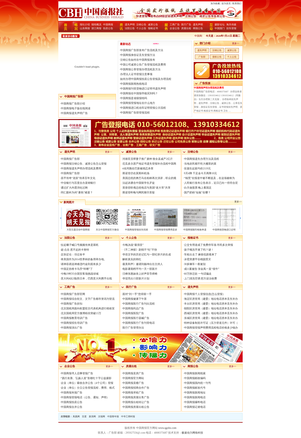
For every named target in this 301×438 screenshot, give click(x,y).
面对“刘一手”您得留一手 (137, 294)
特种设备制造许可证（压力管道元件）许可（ (211, 322)
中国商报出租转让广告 (135, 402)
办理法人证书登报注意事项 (136, 74)
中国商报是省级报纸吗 (133, 98)
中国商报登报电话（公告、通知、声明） (85, 397)
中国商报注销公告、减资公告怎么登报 (84, 163)
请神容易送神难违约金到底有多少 (81, 264)
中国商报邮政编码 (195, 378)
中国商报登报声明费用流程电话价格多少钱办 (211, 327)
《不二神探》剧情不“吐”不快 (139, 249)
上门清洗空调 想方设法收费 (200, 278)
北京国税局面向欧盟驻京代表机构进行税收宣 (88, 308)
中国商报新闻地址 (195, 392)
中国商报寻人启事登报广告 (77, 373)
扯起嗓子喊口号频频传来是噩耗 (79, 244)
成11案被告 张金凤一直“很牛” (201, 268)
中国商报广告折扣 (71, 303)
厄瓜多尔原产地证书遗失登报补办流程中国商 (149, 163)
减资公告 (153, 24)
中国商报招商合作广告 (135, 387)
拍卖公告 (108, 28)
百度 (84, 416)
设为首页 (226, 3)
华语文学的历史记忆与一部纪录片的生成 (146, 254)
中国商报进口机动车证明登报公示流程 (143, 107)
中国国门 (220, 28)
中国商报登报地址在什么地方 (137, 103)
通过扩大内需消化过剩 (74, 187)
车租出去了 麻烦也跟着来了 (200, 254)
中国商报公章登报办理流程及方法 (140, 69)
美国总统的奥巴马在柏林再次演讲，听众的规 (149, 178)
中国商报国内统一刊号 (197, 383)
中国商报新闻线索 (195, 373)
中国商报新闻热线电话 (133, 83)
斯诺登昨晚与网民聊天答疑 (138, 192)
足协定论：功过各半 (73, 254)
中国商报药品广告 (133, 308)
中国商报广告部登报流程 (135, 112)
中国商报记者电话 (195, 407)
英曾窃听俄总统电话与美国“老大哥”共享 (146, 187)
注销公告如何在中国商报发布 (137, 59)
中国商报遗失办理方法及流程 (201, 158)
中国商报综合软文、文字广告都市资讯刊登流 (88, 298)
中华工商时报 (128, 416)
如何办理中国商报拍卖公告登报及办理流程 (145, 79)
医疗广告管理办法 (133, 327)
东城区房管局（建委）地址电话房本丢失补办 (211, 318)
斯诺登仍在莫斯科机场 (135, 173)
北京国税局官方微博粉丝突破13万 (81, 313)
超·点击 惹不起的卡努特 (75, 249)
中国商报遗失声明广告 (74, 113)
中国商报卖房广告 (133, 373)
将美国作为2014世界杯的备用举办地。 (84, 259)
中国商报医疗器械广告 (135, 318)
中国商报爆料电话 (195, 402)
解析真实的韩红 (131, 259)
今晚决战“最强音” (133, 244)
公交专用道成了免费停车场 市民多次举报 (208, 244)
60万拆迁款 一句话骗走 (198, 273)
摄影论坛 (220, 24)
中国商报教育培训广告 (74, 318)
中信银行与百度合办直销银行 (78, 182)
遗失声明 (130, 24)
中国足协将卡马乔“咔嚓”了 (77, 268)
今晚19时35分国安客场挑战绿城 (79, 273)
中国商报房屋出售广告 (135, 397)
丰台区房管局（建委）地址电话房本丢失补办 (211, 303)
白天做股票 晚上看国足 (198, 187)
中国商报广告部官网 (73, 294)
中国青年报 (113, 416)
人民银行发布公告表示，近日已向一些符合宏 (211, 182)
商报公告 (198, 28)
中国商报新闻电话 (195, 397)
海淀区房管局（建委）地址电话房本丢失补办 (211, 298)
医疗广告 (186, 24)
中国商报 (108, 24)
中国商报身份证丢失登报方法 (137, 55)
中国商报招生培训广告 (74, 322)
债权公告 (217, 56)
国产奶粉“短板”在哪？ (197, 192)
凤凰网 (76, 416)
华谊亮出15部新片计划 (135, 278)
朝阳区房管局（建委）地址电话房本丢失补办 (211, 308)
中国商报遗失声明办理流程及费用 (81, 168)
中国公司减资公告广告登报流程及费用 (143, 64)
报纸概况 (96, 24)
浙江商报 (96, 28)
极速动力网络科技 (192, 432)
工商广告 (175, 24)
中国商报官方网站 (133, 378)
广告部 (201, 56)
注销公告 (141, 24)
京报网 (101, 416)
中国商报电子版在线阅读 (75, 108)
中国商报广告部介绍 (73, 103)
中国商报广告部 (70, 158)
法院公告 (130, 28)
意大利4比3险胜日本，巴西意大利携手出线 (86, 278)
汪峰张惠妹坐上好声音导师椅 (139, 273)
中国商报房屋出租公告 (135, 407)
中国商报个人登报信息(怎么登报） (204, 294)
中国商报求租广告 (133, 392)
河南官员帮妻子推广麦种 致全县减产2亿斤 (147, 158)
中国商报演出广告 (71, 327)
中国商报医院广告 (133, 313)
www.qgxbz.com (167, 427)
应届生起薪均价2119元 (197, 168)
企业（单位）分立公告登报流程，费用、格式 (88, 387)
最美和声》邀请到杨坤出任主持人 (142, 264)
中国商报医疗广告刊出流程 (138, 303)
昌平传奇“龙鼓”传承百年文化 (78, 178)
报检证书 (153, 28)
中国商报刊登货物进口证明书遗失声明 (143, 88)
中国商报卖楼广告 (133, 383)
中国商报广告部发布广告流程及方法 (141, 50)
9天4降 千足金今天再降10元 (200, 173)
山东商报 (85, 28)
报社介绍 (85, 24)
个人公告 (141, 28)
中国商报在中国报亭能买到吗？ (139, 93)
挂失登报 (231, 28)
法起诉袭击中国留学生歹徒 (138, 182)
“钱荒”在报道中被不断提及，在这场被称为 (209, 178)
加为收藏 (215, 3)
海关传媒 (231, 24)
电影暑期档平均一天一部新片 (139, 268)
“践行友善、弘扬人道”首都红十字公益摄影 (86, 378)
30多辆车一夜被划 (195, 264)
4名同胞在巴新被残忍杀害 (137, 168)
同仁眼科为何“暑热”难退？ (77, 192)
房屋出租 (186, 28)
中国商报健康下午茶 (134, 298)
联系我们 (236, 3)
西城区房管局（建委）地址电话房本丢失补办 (211, 313)
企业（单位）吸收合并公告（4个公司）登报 (87, 383)
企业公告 (175, 28)
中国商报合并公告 (71, 407)
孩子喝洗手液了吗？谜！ (199, 249)
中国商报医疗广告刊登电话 (138, 322)
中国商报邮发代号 (195, 387)
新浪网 (92, 416)
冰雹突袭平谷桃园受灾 (197, 259)
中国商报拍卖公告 (71, 402)
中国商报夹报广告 (71, 392)
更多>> (235, 43)
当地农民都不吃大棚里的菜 (200, 163)
